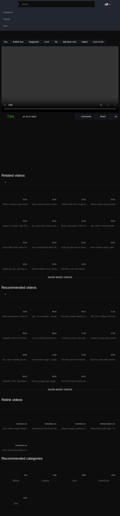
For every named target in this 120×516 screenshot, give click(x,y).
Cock (46, 42)
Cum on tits (98, 42)
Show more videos (60, 277)
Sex (5, 42)
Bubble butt (18, 42)
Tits (56, 42)
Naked (85, 42)
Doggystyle (34, 42)
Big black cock (69, 42)
